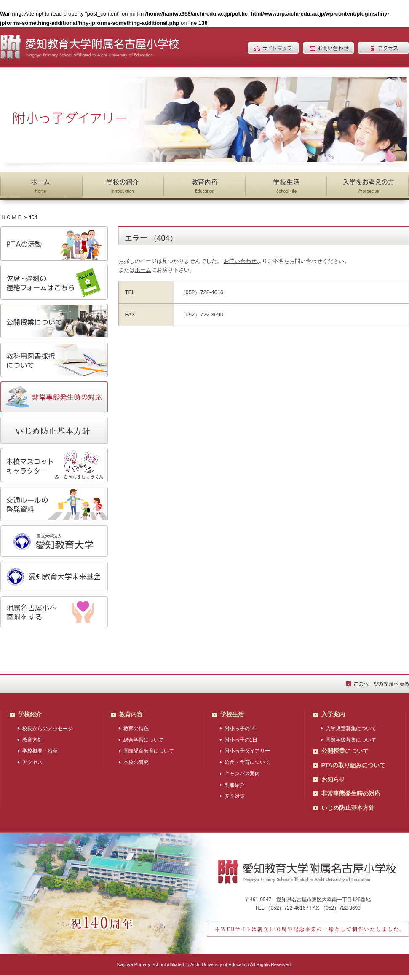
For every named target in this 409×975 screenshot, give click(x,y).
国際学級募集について (351, 740)
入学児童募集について (351, 728)
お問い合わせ (240, 261)
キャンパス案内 (242, 774)
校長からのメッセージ (47, 728)
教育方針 (32, 740)
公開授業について (345, 750)
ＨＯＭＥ (11, 217)
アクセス (32, 762)
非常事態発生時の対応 (350, 793)
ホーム (143, 270)
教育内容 (131, 714)
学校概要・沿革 (40, 751)
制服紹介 (235, 785)
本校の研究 (136, 762)
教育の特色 (136, 728)
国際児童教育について (148, 751)
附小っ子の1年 (241, 728)
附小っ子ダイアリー (247, 751)
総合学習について (143, 740)
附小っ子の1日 (241, 740)
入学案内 (333, 714)
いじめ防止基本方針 (347, 807)
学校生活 (232, 714)
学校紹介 (30, 714)
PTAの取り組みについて (353, 765)
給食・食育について (247, 762)
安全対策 (235, 796)
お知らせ (333, 779)
